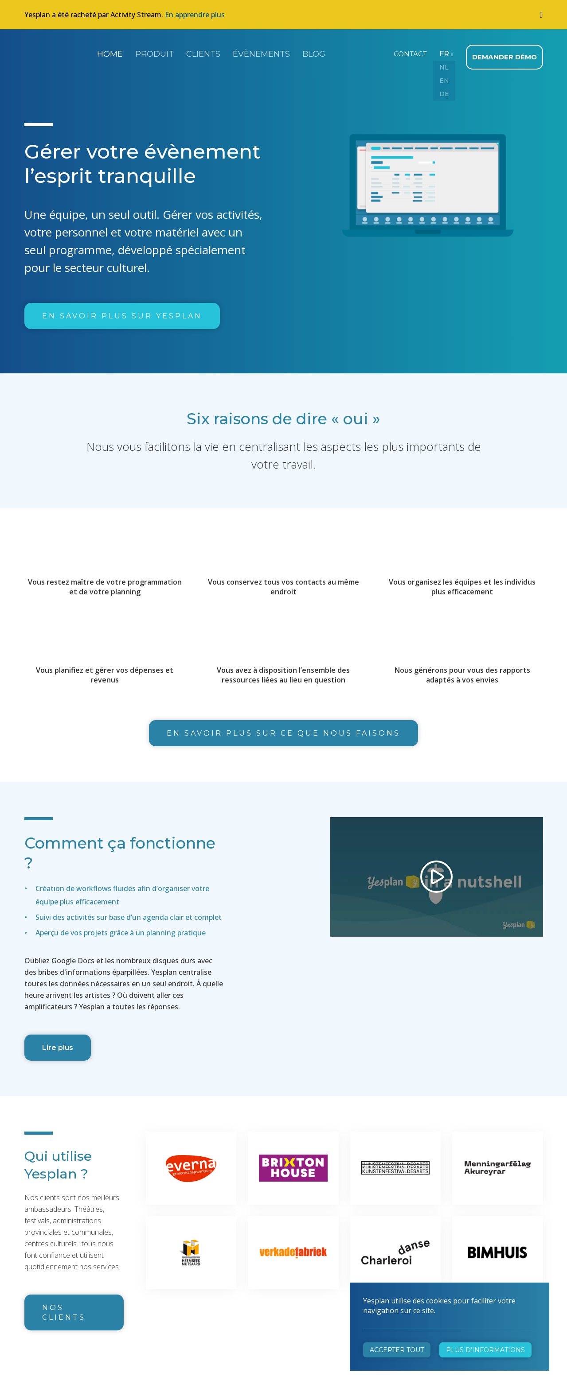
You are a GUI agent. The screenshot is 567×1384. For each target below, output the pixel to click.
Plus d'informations (485, 1350)
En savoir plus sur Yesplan (122, 312)
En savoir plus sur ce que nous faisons (283, 729)
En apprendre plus (195, 14)
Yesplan (57, 52)
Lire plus (57, 1043)
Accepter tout (397, 1350)
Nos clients (64, 1308)
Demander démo (506, 53)
